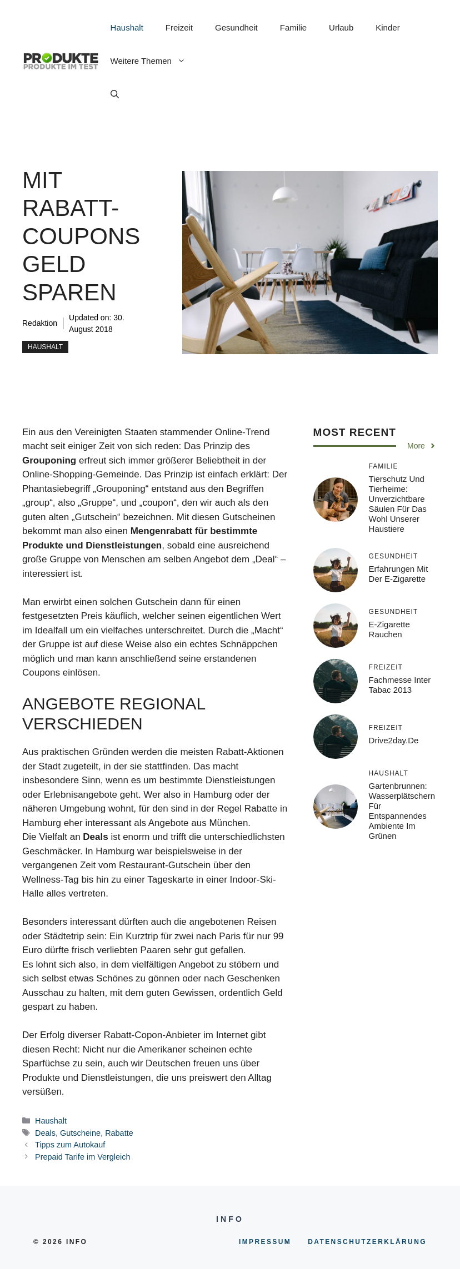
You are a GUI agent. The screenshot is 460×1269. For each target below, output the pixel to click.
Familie (293, 27)
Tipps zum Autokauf (70, 1144)
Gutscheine (80, 1133)
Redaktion (39, 323)
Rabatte (119, 1133)
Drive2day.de (394, 740)
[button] (114, 94)
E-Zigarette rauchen (389, 629)
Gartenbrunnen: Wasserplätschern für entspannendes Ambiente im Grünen (402, 810)
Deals (45, 1133)
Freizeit (179, 27)
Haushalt (127, 27)
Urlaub (341, 27)
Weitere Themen (154, 61)
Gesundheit (236, 27)
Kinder (387, 27)
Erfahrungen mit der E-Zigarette (398, 573)
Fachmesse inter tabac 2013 (400, 684)
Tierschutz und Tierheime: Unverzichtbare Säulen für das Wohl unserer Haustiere (398, 503)
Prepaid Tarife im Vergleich (82, 1156)
